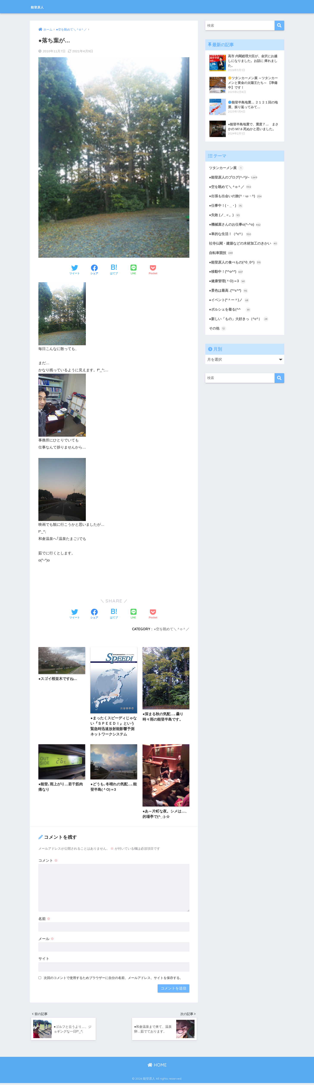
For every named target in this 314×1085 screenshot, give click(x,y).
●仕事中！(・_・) (226, 206)
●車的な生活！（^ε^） (231, 235)
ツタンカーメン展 (227, 168)
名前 (44, 920)
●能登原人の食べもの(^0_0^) (236, 270)
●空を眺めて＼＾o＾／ (171, 629)
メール (46, 940)
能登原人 (41, 6)
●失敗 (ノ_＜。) (225, 216)
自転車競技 (221, 261)
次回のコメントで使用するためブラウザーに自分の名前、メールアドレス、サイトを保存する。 (113, 978)
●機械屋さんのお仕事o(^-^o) (236, 225)
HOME (157, 1067)
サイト (43, 960)
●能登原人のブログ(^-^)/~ (234, 177)
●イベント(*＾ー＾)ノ (230, 309)
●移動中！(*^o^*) (226, 280)
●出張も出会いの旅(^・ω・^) (236, 196)
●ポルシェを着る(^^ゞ (231, 319)
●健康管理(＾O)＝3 (228, 290)
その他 (218, 338)
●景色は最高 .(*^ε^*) (229, 299)
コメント (48, 861)
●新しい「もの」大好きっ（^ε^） (240, 328)
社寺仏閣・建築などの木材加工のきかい (242, 248)
